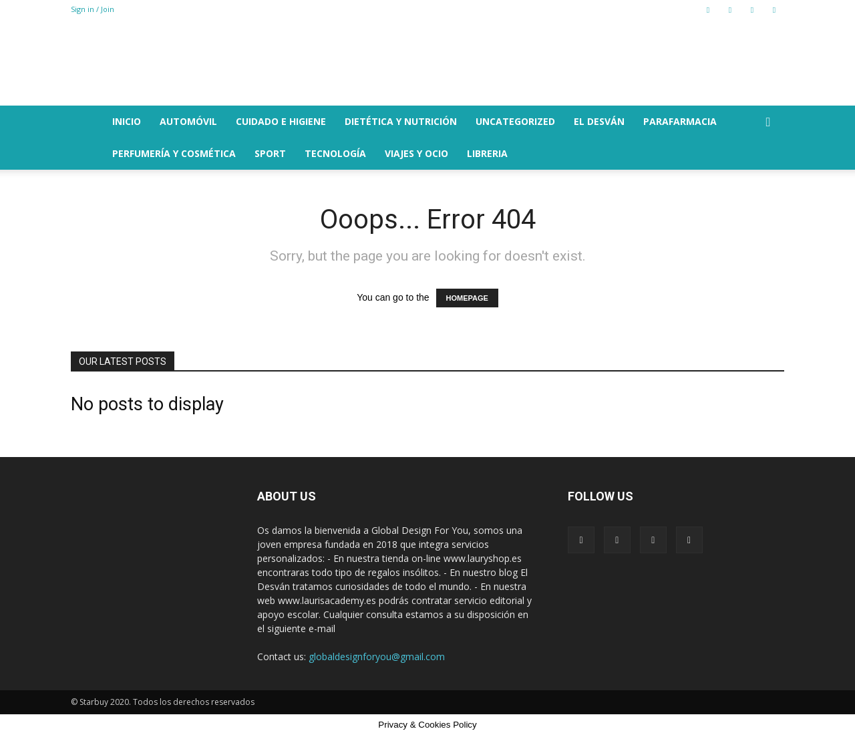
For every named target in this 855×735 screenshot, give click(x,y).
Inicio (126, 121)
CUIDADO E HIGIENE (281, 121)
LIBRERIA (487, 153)
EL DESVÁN (599, 121)
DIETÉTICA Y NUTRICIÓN (401, 121)
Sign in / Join (92, 9)
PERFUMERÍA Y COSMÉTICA (174, 153)
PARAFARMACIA (680, 121)
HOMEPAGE (467, 298)
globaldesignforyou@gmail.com (377, 656)
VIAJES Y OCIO (416, 153)
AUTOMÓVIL (188, 121)
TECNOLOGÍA (335, 153)
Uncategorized (515, 121)
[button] (768, 122)
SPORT (270, 153)
